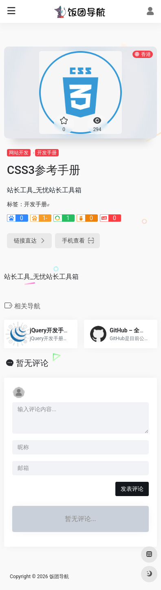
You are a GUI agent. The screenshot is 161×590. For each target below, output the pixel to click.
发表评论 (132, 488)
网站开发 (19, 153)
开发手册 (47, 153)
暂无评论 (32, 363)
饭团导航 (59, 576)
